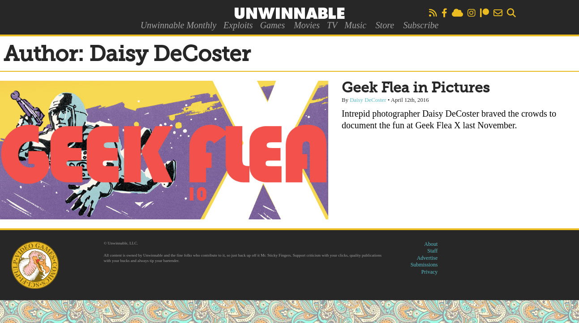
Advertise (427, 258)
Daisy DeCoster (368, 100)
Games (272, 25)
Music (355, 25)
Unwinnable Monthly (178, 25)
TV (332, 25)
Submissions (424, 265)
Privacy (429, 272)
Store (385, 25)
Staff (432, 251)
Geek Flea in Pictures (415, 88)
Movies (307, 25)
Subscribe (420, 25)
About (430, 244)
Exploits (238, 25)
